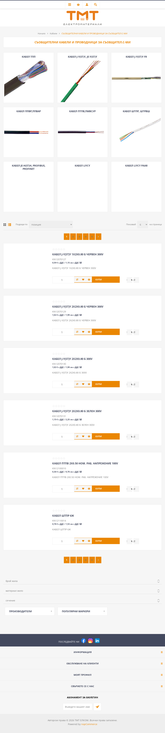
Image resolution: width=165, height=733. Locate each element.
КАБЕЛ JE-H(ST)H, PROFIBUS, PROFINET (28, 167)
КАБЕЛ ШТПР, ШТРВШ (136, 111)
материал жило (14, 590)
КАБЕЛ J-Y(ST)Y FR (136, 56)
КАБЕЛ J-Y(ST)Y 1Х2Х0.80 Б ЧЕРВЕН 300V (77, 254)
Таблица (4, 224)
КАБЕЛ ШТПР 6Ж (63, 515)
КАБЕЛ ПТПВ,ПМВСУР (82, 111)
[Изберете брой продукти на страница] (142, 224)
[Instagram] (90, 640)
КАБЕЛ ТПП (29, 56)
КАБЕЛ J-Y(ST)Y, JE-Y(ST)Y (82, 56)
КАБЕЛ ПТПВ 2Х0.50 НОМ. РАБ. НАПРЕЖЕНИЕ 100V (85, 463)
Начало (41, 33)
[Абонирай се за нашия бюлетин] (77, 706)
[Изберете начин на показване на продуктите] (51, 224)
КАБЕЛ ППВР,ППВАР (28, 111)
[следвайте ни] (97, 640)
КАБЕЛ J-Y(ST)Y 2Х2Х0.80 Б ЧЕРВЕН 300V (77, 306)
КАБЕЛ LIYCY (82, 165)
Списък (9, 224)
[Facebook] (83, 640)
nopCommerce (89, 724)
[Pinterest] (104, 640)
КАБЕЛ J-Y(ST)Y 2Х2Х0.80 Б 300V (72, 359)
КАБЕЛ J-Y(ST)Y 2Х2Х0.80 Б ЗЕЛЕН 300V (76, 411)
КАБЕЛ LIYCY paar (136, 165)
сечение (10, 600)
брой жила (12, 581)
